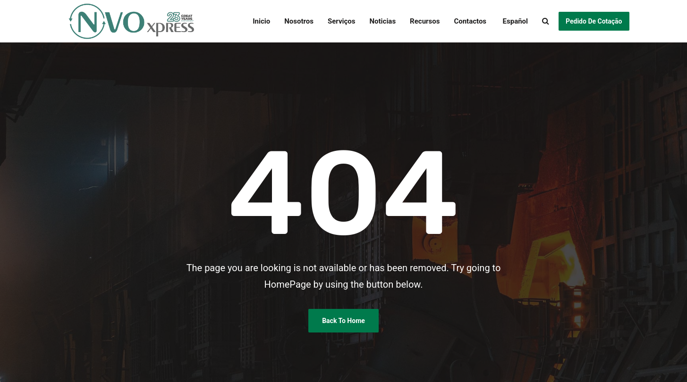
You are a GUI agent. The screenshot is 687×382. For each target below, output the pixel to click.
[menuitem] (510, 21)
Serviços (342, 21)
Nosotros (299, 21)
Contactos (470, 21)
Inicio (261, 21)
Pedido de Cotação (594, 21)
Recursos (425, 21)
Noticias (382, 21)
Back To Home (343, 320)
